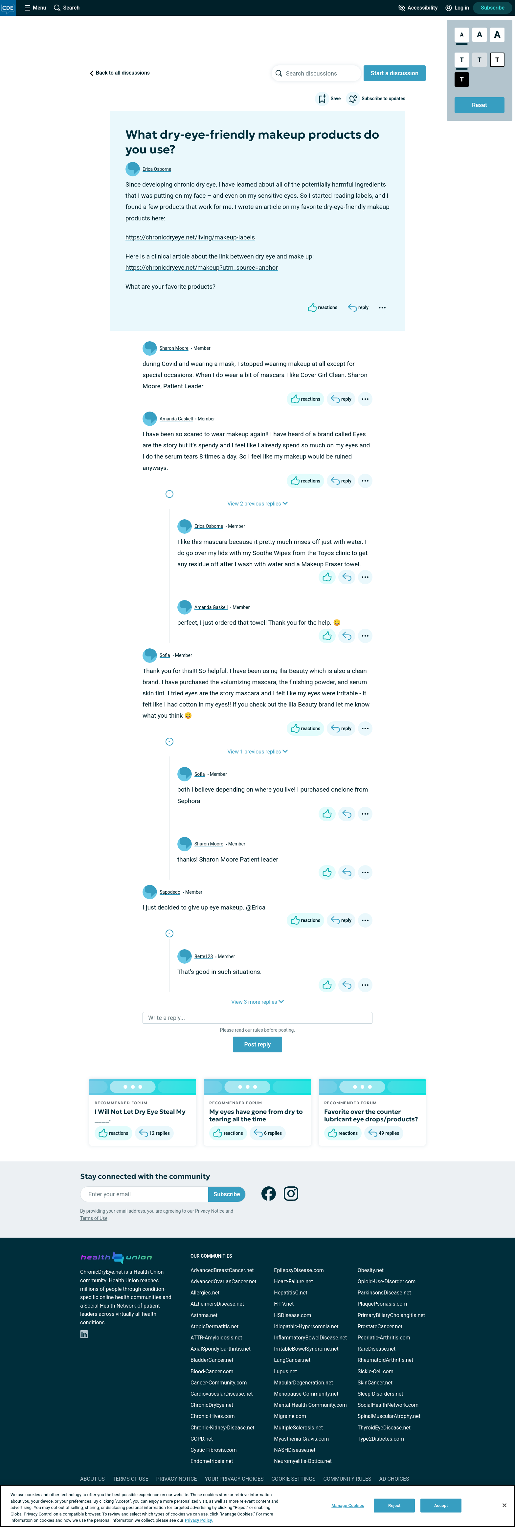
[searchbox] (323, 73)
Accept (441, 1505)
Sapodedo (170, 892)
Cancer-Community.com (218, 1383)
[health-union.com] (116, 1256)
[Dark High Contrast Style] (462, 79)
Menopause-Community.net (306, 1394)
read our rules (249, 1030)
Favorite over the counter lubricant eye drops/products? (371, 1115)
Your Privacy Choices (234, 1479)
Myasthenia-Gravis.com (301, 1439)
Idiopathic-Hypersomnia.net (306, 1326)
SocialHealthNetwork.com (388, 1405)
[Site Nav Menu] (35, 8)
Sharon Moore (174, 348)
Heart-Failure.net (293, 1281)
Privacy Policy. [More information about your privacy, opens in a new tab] (199, 1520)
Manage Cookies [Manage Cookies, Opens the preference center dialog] (347, 1505)
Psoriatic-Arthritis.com (384, 1338)
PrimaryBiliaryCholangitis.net (391, 1315)
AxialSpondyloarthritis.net (220, 1349)
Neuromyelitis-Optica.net (303, 1461)
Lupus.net (285, 1371)
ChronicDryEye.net (211, 1405)
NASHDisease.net (294, 1450)
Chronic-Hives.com (212, 1416)
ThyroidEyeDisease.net (384, 1428)
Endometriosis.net (211, 1461)
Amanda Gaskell (176, 418)
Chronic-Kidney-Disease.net (222, 1428)
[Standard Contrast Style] (462, 60)
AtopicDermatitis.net (214, 1326)
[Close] (504, 1505)
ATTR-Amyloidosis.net (216, 1338)
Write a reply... (166, 1017)
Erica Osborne (157, 169)
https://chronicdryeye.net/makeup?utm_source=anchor (201, 267)
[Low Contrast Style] (479, 60)
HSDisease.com (292, 1315)
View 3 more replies (257, 1002)
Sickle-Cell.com (375, 1371)
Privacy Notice (209, 1211)
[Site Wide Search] (67, 8)
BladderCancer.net (212, 1360)
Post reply (257, 1044)
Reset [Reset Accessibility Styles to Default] (479, 104)
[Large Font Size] (479, 35)
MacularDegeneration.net (303, 1383)
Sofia (165, 655)
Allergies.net (204, 1293)
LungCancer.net (292, 1360)
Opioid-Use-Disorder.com (387, 1281)
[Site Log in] (457, 8)
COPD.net (201, 1439)
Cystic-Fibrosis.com (213, 1450)
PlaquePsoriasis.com (382, 1304)
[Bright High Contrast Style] (497, 60)
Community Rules (347, 1479)
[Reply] (358, 308)
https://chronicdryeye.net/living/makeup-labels (190, 237)
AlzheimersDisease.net (217, 1304)
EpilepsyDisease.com (299, 1270)
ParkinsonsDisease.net (384, 1293)
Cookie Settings (294, 1479)
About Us (92, 1479)
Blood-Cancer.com (212, 1371)
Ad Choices (394, 1479)
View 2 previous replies (257, 504)
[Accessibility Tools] (418, 8)
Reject (394, 1505)
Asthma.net (203, 1315)
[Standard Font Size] (462, 35)
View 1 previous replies (257, 752)
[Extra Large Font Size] (497, 35)
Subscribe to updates (375, 99)
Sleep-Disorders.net (380, 1394)
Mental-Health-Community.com (310, 1405)
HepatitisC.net (290, 1293)
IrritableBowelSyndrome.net (306, 1349)
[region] (257, 1506)
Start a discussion (394, 73)
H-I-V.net (284, 1304)
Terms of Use (93, 1218)
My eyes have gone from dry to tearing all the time (256, 1115)
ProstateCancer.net (380, 1326)
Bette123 (203, 956)
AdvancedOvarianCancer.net (223, 1281)
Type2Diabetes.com (381, 1439)
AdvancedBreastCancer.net (222, 1270)
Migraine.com (290, 1416)
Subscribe (492, 8)
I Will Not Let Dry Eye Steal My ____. (140, 1115)
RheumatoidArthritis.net (386, 1360)
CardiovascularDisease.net (221, 1394)
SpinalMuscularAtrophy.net (389, 1416)
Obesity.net (371, 1270)
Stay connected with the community (145, 1176)
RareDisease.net (377, 1349)
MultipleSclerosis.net (298, 1428)
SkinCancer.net (375, 1383)
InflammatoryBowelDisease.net (310, 1338)
